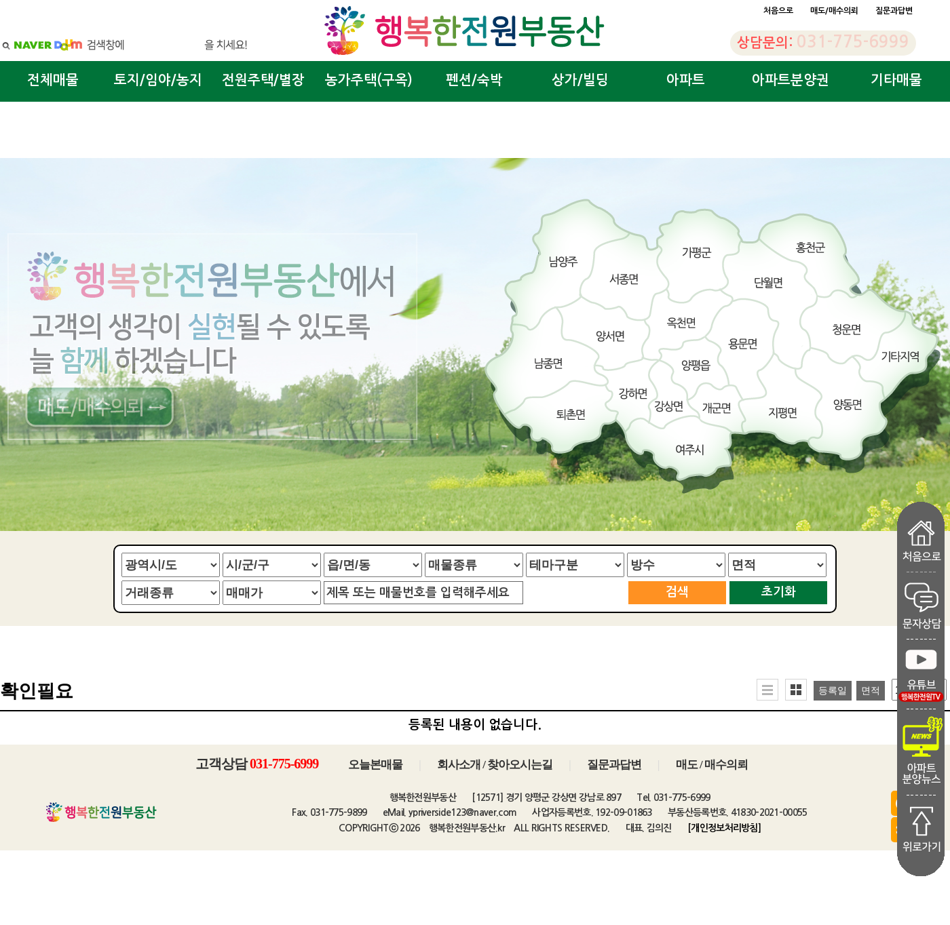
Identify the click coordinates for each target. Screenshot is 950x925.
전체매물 (53, 80)
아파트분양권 (790, 80)
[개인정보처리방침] (724, 828)
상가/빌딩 (580, 80)
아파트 (685, 80)
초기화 (778, 592)
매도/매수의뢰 (834, 11)
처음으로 (778, 11)
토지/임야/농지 (158, 80)
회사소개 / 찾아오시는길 (494, 764)
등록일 (832, 691)
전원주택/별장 (263, 80)
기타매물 (896, 80)
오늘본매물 (375, 764)
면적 (870, 691)
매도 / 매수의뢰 (712, 764)
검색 (677, 592)
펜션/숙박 (474, 80)
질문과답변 (894, 11)
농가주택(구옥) (369, 80)
